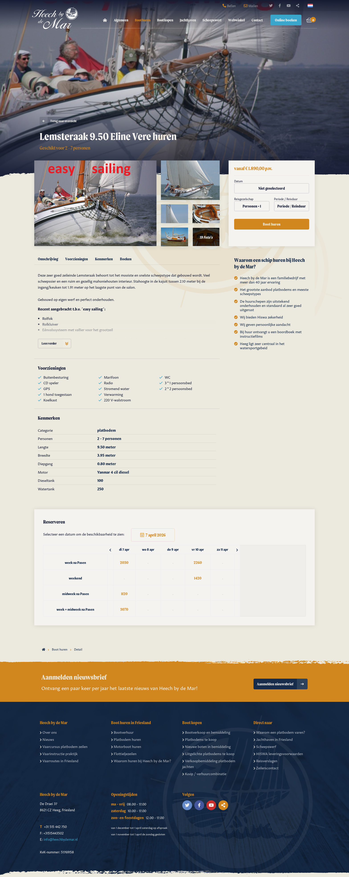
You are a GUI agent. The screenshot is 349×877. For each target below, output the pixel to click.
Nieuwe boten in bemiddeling (206, 746)
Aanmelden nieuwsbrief (282, 684)
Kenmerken (104, 259)
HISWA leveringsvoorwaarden (278, 753)
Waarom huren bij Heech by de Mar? (141, 760)
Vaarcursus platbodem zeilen (63, 746)
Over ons (48, 731)
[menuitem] (104, 20)
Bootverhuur (122, 731)
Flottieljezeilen (123, 753)
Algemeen (121, 20)
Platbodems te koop (199, 739)
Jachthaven (188, 20)
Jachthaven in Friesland (273, 739)
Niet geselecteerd (271, 188)
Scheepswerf (212, 20)
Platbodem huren (126, 739)
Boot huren (142, 20)
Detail (78, 649)
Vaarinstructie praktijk (59, 753)
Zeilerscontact (266, 767)
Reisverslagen (265, 760)
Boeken (126, 259)
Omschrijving (48, 259)
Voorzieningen (76, 259)
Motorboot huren (126, 746)
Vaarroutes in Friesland (59, 760)
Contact (257, 20)
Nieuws (47, 739)
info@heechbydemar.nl (61, 839)
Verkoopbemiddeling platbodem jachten (208, 763)
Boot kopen (165, 20)
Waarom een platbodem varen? (279, 731)
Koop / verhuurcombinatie (204, 773)
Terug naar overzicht (58, 121)
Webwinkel (236, 20)
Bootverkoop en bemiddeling (206, 731)
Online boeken (286, 20)
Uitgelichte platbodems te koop (208, 753)
